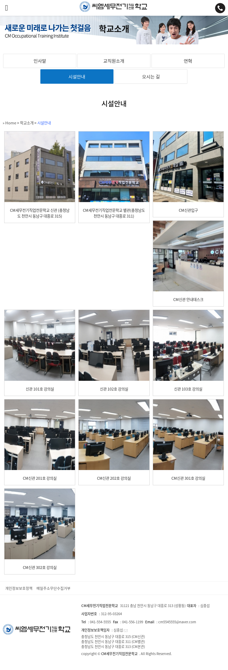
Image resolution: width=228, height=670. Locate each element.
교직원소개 (113, 60)
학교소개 (27, 123)
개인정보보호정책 (18, 588)
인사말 (40, 60)
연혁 (188, 60)
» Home (9, 123)
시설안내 (76, 76)
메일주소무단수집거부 (53, 588)
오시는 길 (151, 76)
